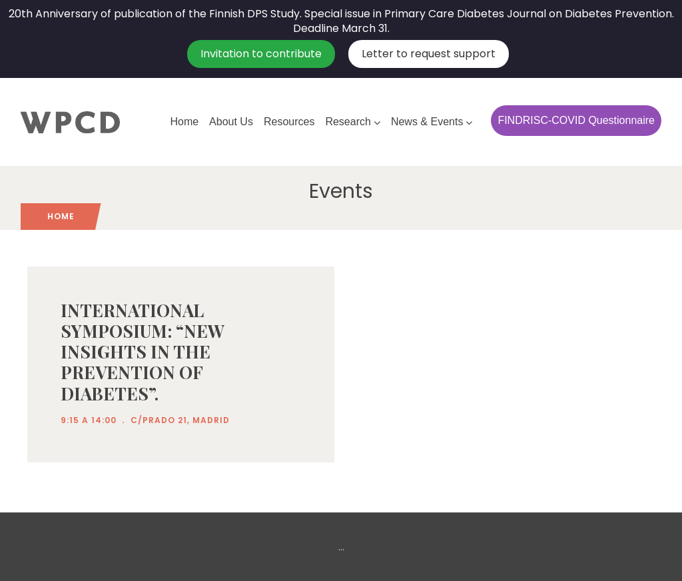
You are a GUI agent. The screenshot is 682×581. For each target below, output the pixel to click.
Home (184, 121)
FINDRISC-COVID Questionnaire (576, 120)
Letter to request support (429, 53)
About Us (231, 121)
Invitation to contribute (261, 53)
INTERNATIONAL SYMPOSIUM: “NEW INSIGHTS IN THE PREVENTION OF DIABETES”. (142, 351)
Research (352, 121)
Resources (289, 121)
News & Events (431, 121)
